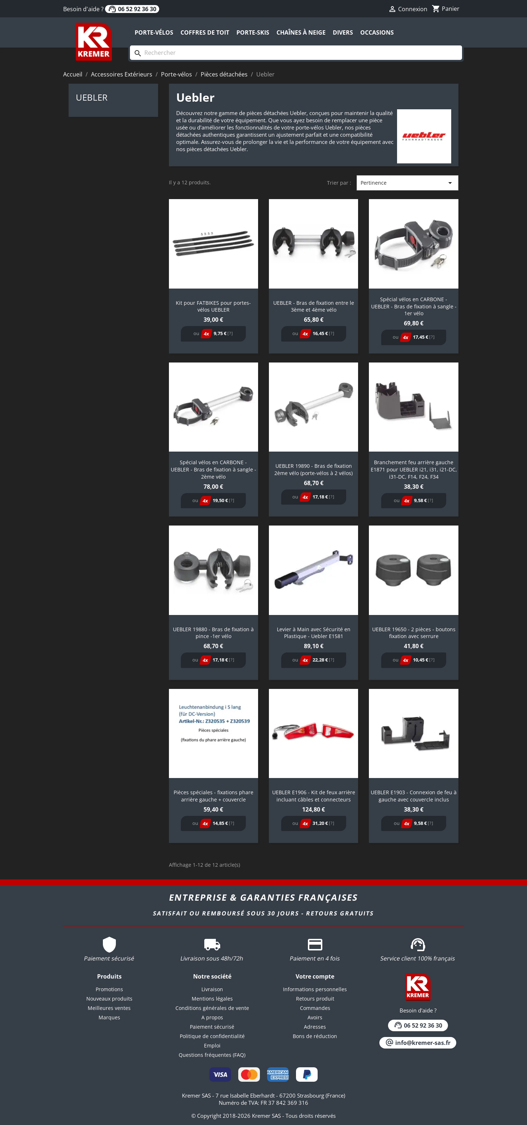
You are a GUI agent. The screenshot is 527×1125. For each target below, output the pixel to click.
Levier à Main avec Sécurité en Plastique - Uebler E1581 (313, 633)
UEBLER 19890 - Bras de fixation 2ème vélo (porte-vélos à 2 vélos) (313, 469)
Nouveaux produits (109, 998)
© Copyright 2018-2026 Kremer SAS (236, 1115)
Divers (343, 32)
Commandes (315, 1008)
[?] (230, 333)
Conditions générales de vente (212, 1008)
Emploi (212, 1045)
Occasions (377, 32)
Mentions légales (212, 998)
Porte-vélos (154, 32)
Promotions (109, 989)
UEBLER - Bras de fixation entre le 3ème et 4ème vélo (313, 306)
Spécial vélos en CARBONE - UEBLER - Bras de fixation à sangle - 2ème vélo (213, 469)
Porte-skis (252, 32)
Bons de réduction (315, 1036)
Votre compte (315, 976)
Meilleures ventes (109, 1008)
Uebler (92, 97)
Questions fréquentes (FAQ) (212, 1054)
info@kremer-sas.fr (417, 1043)
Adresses (315, 1026)
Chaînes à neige (301, 32)
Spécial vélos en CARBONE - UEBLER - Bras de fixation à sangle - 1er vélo (414, 306)
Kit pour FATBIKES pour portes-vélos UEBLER (213, 306)
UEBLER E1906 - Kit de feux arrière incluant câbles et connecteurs (313, 796)
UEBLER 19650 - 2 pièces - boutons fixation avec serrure (414, 633)
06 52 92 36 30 (132, 9)
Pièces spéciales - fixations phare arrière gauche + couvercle (213, 796)
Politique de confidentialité (212, 1036)
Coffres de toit (204, 32)
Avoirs (315, 1017)
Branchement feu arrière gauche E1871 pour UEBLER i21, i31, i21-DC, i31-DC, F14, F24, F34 (414, 469)
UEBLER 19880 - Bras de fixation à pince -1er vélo (213, 633)
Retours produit (315, 998)
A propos (212, 1017)
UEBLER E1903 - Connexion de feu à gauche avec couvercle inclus (414, 796)
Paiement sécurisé (212, 1026)
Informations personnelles (315, 989)
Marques (109, 1017)
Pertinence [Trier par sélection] (407, 183)
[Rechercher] (296, 52)
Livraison (212, 989)
